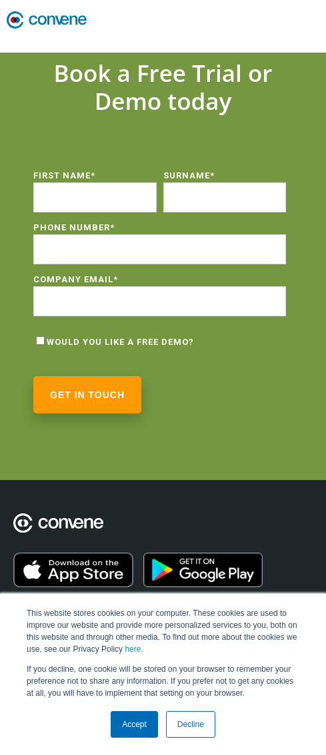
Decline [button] (190, 724)
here (133, 649)
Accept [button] (134, 724)
